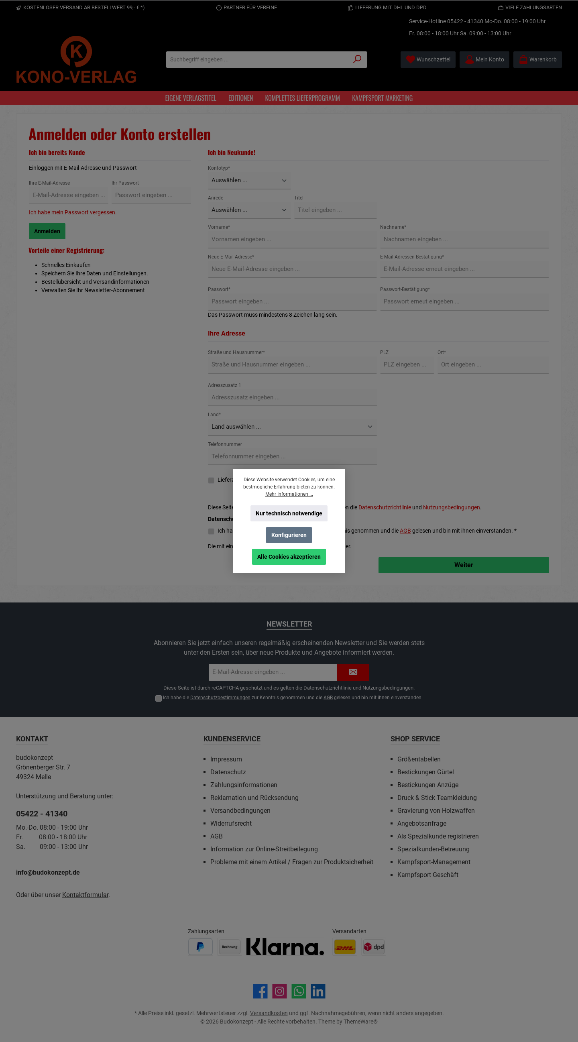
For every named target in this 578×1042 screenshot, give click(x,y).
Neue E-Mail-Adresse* (231, 257)
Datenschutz (228, 772)
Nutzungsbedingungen (451, 507)
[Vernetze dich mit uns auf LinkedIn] (318, 991)
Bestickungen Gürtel (425, 772)
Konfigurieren (289, 535)
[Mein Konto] (484, 59)
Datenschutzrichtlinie (384, 507)
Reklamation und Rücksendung (254, 798)
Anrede (215, 198)
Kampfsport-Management (433, 862)
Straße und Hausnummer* (236, 352)
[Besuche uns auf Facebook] (260, 991)
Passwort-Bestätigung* (405, 289)
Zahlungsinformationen (243, 785)
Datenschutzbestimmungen (220, 697)
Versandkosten (269, 1013)
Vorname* (219, 227)
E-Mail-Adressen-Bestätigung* (412, 257)
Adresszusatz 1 (224, 385)
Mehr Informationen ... (289, 494)
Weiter (463, 565)
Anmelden (47, 231)
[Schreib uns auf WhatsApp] (299, 991)
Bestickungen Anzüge (427, 785)
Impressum (226, 759)
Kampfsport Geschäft (427, 875)
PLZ (384, 352)
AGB (405, 530)
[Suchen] (357, 59)
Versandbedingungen (240, 810)
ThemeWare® (361, 1021)
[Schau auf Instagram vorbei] (280, 991)
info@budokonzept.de (48, 872)
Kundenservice (232, 739)
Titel (298, 198)
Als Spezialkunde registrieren (438, 836)
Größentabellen (419, 759)
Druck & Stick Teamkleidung (437, 798)
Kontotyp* (219, 168)
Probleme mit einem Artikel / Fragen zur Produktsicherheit (291, 862)
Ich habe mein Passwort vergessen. (73, 212)
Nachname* (393, 227)
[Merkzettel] (428, 59)
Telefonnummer (225, 444)
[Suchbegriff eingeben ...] (257, 59)
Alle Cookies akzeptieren (289, 557)
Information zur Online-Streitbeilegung (264, 849)
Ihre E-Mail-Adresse (49, 183)
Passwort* (219, 289)
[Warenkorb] (537, 59)
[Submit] (353, 672)
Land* (214, 414)
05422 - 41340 (465, 21)
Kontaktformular (85, 895)
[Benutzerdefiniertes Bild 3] (285, 947)
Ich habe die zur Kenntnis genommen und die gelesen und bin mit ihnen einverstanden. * (367, 530)
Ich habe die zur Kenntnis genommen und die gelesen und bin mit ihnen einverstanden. (293, 697)
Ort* (442, 352)
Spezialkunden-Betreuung (433, 849)
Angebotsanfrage (421, 823)
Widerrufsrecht (231, 823)
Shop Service (415, 739)
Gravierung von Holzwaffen (436, 810)
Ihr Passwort (125, 183)
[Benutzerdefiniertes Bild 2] (229, 947)
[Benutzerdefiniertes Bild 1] (200, 947)
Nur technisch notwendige (289, 513)
